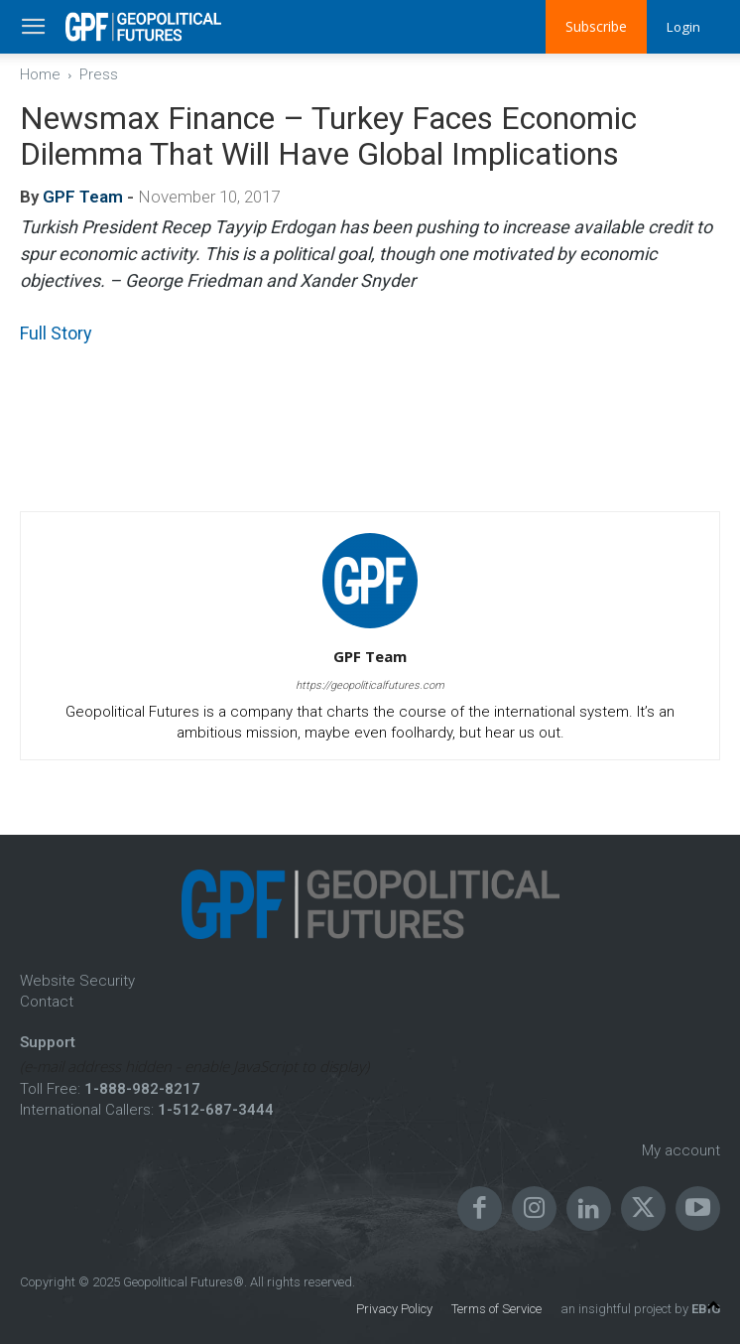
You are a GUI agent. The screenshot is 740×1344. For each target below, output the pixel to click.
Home (40, 74)
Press (98, 74)
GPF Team (83, 196)
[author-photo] (370, 628)
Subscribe (594, 26)
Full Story (56, 333)
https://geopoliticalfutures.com (370, 685)
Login (682, 26)
